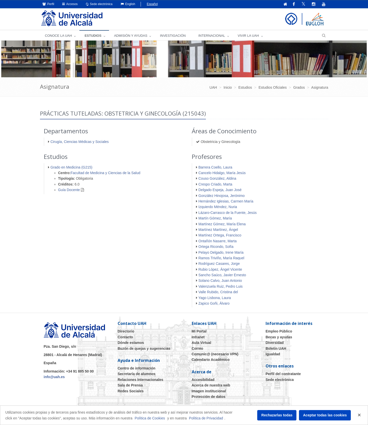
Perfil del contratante (283, 374)
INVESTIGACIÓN (173, 36)
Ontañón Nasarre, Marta (218, 241)
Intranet (198, 337)
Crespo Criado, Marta (215, 184)
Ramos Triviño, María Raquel (221, 258)
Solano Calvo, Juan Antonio (220, 281)
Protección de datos (209, 397)
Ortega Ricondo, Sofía (216, 247)
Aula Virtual (201, 343)
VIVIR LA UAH (248, 36)
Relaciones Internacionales (140, 380)
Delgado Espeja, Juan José (220, 190)
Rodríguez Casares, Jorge (219, 264)
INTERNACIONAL (211, 36)
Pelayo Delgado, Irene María (221, 252)
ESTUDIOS (92, 36)
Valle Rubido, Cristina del (218, 292)
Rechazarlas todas (276, 415)
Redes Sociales (131, 391)
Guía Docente (69, 190)
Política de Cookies (150, 418)
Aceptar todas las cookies (325, 415)
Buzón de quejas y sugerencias (144, 348)
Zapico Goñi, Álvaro (214, 303)
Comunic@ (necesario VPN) (215, 354)
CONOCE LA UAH (58, 36)
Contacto (125, 337)
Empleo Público (279, 331)
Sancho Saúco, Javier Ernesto (222, 275)
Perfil (48, 4)
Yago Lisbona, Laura (215, 298)
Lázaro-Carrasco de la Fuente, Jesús (228, 213)
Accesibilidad (203, 380)
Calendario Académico (211, 360)
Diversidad (275, 343)
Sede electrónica (99, 4)
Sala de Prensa (130, 385)
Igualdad (273, 354)
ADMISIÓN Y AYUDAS (130, 36)
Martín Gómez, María (215, 218)
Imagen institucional (209, 391)
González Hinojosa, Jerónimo (222, 196)
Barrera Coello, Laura (215, 167)
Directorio (126, 331)
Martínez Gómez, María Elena (222, 224)
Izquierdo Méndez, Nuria (218, 207)
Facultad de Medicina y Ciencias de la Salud (105, 173)
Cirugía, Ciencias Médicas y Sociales (80, 142)
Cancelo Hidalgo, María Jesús (222, 173)
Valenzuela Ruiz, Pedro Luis (221, 286)
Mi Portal (199, 331)
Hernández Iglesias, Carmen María (226, 201)
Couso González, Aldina (217, 178)
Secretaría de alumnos (136, 374)
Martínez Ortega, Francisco (220, 235)
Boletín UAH (276, 348)
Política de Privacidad (206, 418)
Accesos (70, 4)
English (128, 4)
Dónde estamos (131, 343)
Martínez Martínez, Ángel (218, 230)
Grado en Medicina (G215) (72, 167)
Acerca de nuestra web (211, 385)
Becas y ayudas (279, 337)
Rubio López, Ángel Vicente (220, 269)
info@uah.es (54, 377)
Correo (197, 348)
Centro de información (136, 368)
